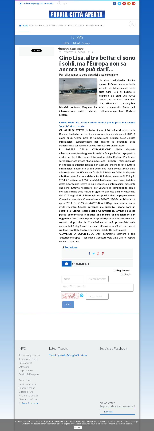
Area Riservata (28, 403)
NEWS (33, 26)
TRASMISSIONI (48, 26)
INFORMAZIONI (95, 26)
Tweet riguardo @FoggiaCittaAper (68, 355)
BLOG (71, 25)
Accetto (77, 427)
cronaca (86, 43)
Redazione (71, 247)
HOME (23, 25)
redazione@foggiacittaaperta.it (36, 3)
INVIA (68, 304)
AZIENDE (79, 25)
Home (66, 42)
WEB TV (62, 25)
